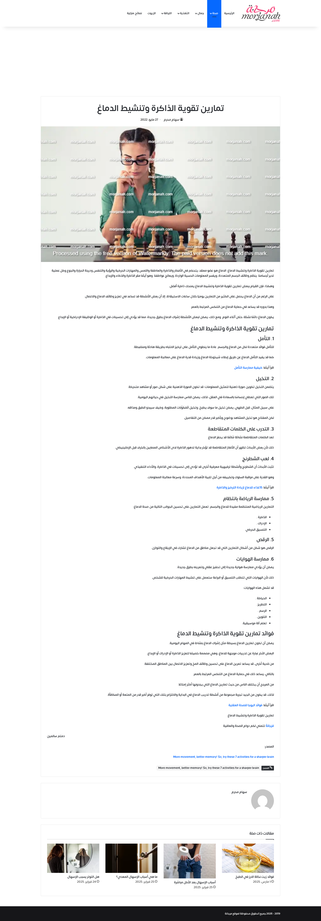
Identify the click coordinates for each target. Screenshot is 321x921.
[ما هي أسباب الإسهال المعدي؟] (131, 858)
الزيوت (152, 13)
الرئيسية (229, 13)
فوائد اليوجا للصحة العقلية (245, 705)
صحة (215, 13)
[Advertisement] (160, 61)
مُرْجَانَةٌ (270, 725)
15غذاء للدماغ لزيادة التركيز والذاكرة (239, 487)
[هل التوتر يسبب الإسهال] (73, 858)
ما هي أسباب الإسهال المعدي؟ (136, 876)
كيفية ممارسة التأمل (248, 367)
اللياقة (168, 13)
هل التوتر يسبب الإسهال (83, 876)
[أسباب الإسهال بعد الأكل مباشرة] (190, 861)
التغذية (184, 13)
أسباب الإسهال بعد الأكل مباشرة (195, 882)
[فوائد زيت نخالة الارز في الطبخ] (248, 858)
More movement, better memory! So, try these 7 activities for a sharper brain (208, 768)
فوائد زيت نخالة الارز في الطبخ (254, 876)
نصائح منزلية (134, 13)
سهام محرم (171, 119)
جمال (201, 13)
